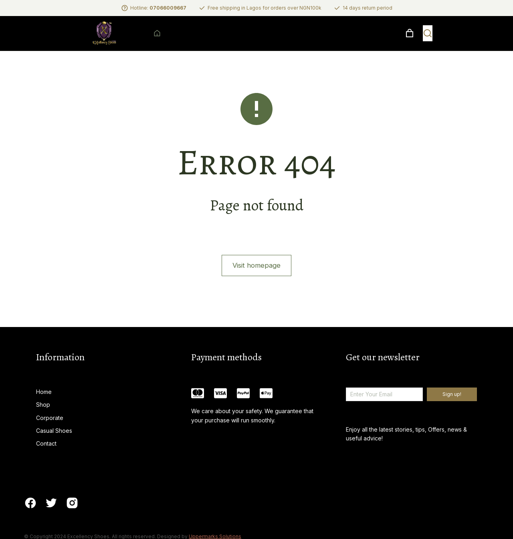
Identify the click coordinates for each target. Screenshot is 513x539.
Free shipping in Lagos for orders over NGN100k (264, 8)
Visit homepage (256, 279)
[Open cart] (476, 40)
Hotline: (158, 8)
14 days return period (367, 8)
